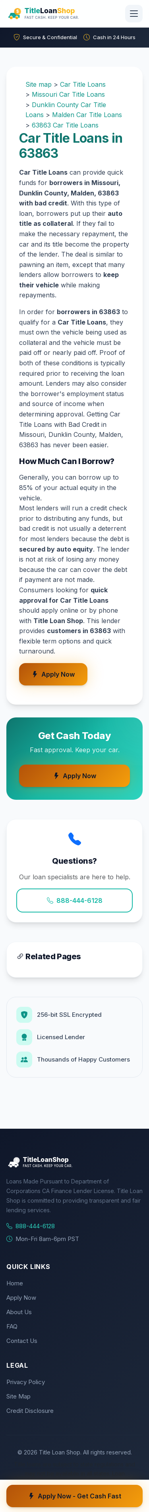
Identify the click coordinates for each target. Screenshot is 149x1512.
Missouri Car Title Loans (68, 94)
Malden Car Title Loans (87, 115)
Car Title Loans (83, 84)
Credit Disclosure (30, 1410)
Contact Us (21, 1341)
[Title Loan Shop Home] (62, 13)
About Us (19, 1312)
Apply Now (53, 674)
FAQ (11, 1326)
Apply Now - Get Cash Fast (74, 1496)
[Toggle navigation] (134, 13)
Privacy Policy (25, 1382)
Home (14, 1283)
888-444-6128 (75, 900)
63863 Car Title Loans (65, 125)
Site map (38, 84)
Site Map (18, 1396)
